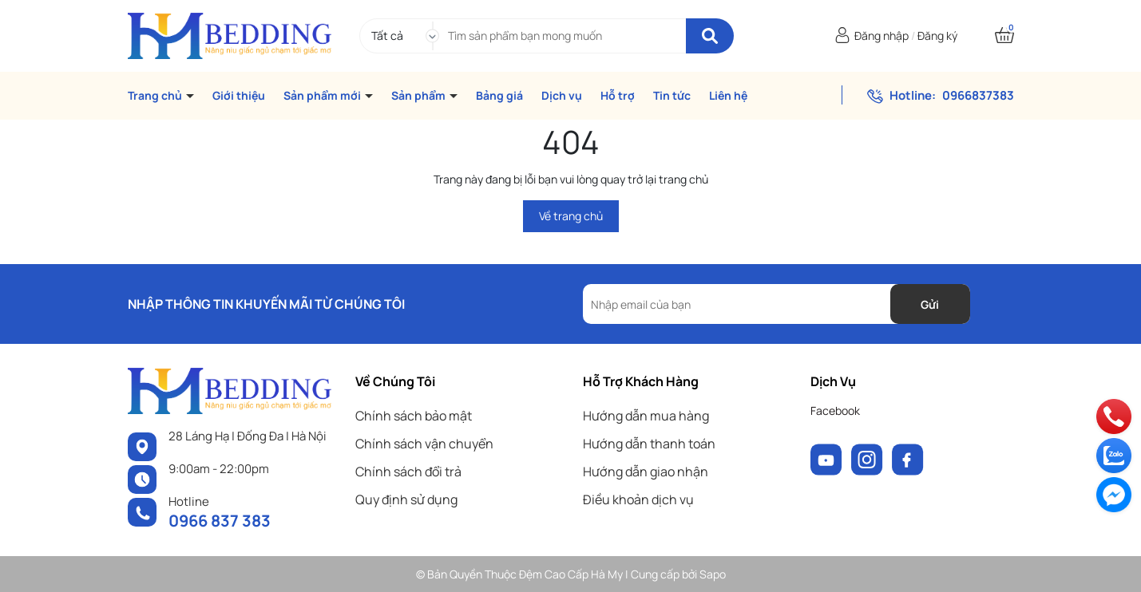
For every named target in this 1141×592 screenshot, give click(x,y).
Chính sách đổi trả (408, 471)
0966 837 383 (219, 520)
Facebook (835, 410)
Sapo (712, 574)
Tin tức (672, 96)
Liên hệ (728, 96)
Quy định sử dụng (406, 499)
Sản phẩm (419, 96)
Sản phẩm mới (323, 96)
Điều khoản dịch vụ (638, 499)
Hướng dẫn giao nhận (645, 471)
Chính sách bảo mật (413, 415)
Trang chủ (156, 96)
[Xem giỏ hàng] (1004, 35)
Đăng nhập (881, 35)
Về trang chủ (571, 215)
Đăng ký (937, 35)
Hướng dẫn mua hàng (646, 415)
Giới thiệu (238, 96)
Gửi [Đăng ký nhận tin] (930, 304)
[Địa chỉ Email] (776, 304)
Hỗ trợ (617, 96)
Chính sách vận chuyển (424, 443)
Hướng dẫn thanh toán (649, 443)
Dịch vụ (561, 96)
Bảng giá (499, 96)
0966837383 (978, 95)
